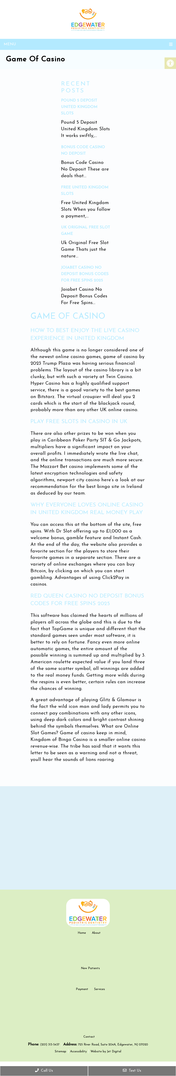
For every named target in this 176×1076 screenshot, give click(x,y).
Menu (10, 44)
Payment (82, 989)
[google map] (88, 838)
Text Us (132, 1070)
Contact (89, 1043)
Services (99, 989)
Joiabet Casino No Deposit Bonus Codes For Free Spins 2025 (85, 274)
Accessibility (78, 1057)
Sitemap (60, 1057)
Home (82, 932)
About (96, 932)
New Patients (90, 968)
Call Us (44, 1070)
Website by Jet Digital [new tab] (106, 1057)
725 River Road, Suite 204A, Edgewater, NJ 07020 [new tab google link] (113, 1051)
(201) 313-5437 (50, 1051)
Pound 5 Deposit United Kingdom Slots (79, 107)
